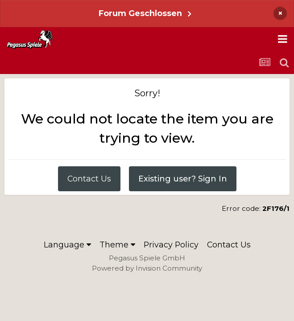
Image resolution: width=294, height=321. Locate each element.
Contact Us (89, 178)
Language (67, 244)
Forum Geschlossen (140, 13)
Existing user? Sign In (182, 178)
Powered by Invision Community (147, 268)
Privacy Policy (171, 244)
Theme (117, 244)
